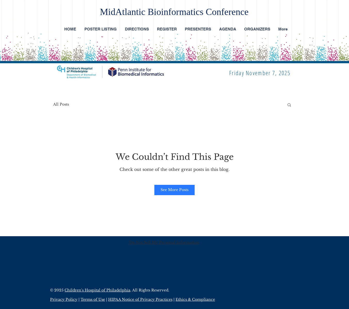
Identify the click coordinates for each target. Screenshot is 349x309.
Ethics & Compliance (195, 299)
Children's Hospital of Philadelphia (97, 290)
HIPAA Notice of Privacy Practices (140, 299)
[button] (289, 104)
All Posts (61, 104)
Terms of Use (93, 299)
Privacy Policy (63, 299)
